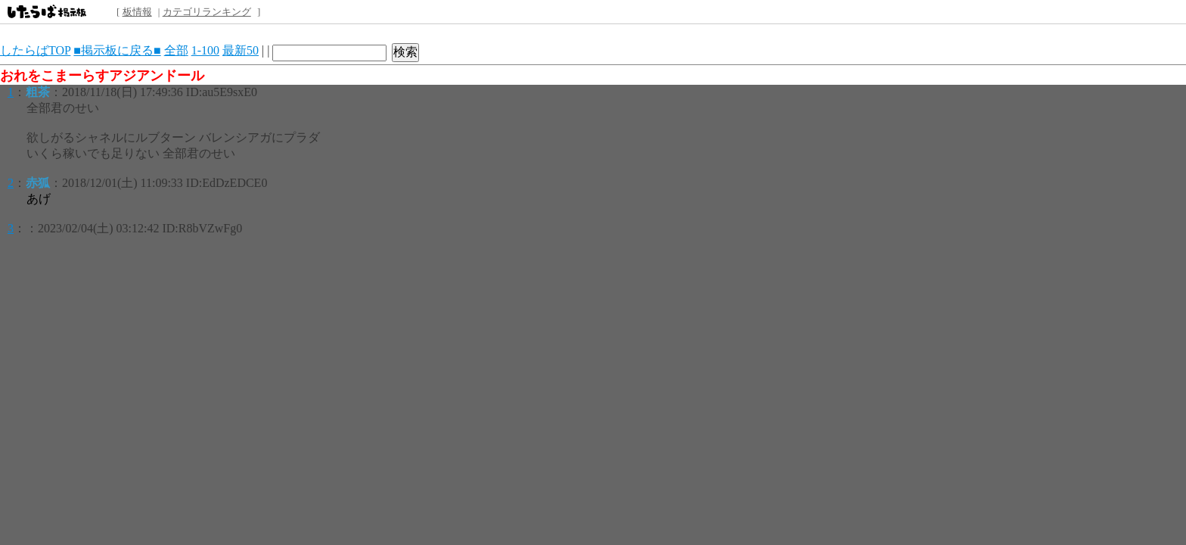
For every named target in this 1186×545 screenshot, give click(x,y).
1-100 (205, 50)
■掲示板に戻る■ (116, 50)
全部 (176, 50)
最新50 (240, 50)
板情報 (137, 11)
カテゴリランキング (207, 11)
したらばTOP (35, 50)
